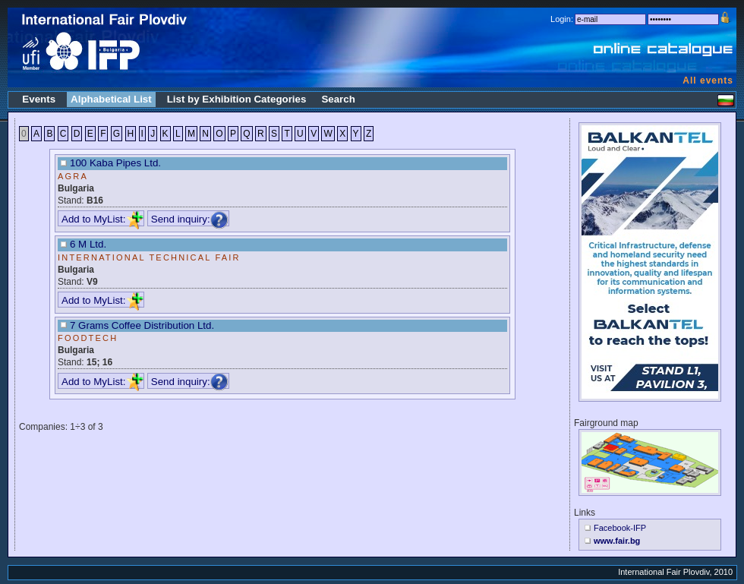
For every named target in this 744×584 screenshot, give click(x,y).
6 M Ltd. (88, 244)
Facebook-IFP (620, 527)
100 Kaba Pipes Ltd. (115, 163)
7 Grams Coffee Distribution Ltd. (142, 325)
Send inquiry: (190, 219)
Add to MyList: (102, 219)
